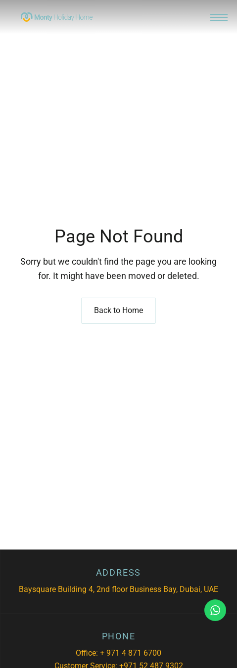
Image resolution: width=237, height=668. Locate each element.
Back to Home (118, 310)
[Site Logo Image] (57, 16)
